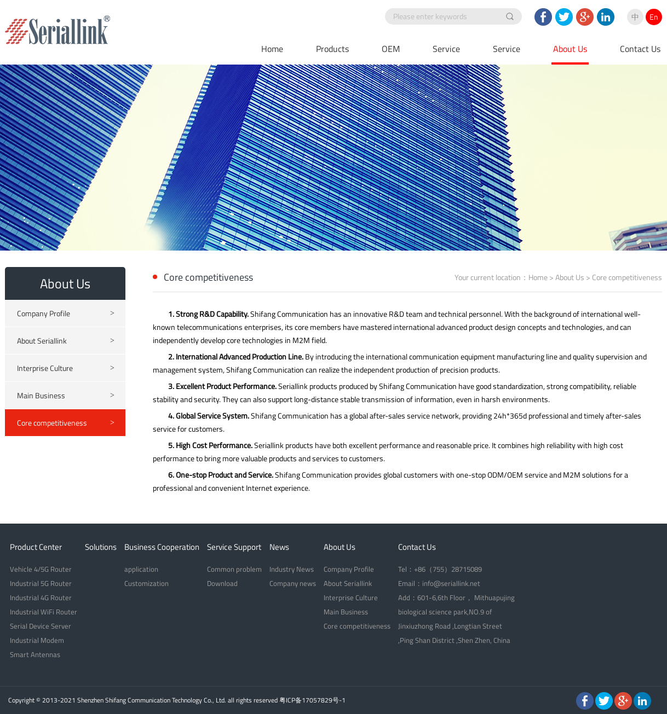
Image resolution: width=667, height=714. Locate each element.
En (653, 16)
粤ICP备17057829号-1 (312, 700)
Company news (292, 583)
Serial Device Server (40, 625)
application (141, 569)
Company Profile (65, 313)
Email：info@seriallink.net (439, 583)
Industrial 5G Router (41, 583)
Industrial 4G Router (41, 597)
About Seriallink (65, 341)
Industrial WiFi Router (43, 611)
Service (446, 48)
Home (272, 48)
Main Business (65, 395)
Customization (146, 583)
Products (332, 48)
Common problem (234, 569)
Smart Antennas (35, 654)
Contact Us (640, 48)
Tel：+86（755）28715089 (440, 569)
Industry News (291, 569)
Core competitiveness (65, 423)
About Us (570, 48)
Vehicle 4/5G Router (41, 569)
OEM (391, 48)
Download (222, 583)
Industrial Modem (37, 640)
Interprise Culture (65, 368)
